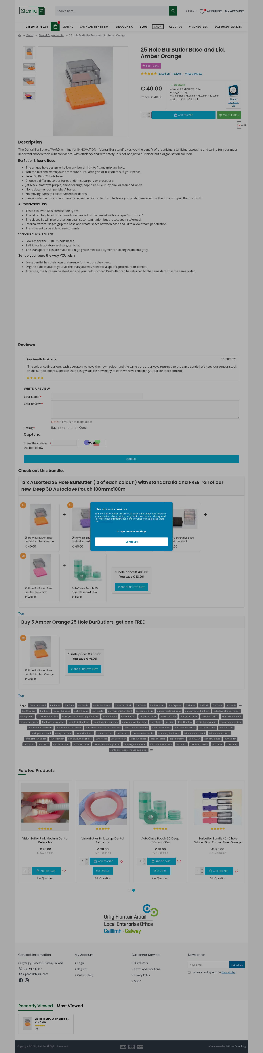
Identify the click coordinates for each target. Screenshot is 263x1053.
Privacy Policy (106, 521)
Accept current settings (131, 531)
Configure (131, 541)
